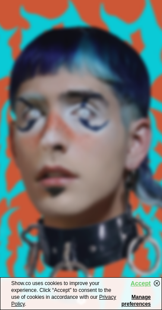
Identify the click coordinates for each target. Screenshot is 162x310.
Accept (140, 283)
